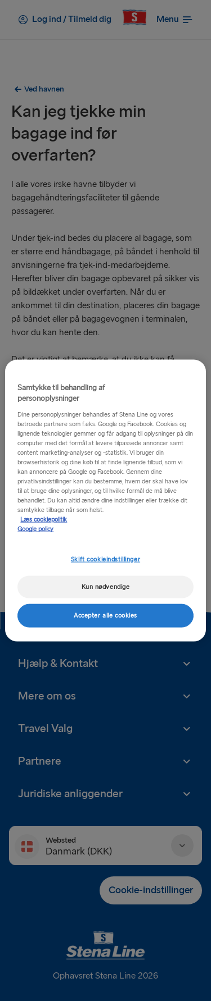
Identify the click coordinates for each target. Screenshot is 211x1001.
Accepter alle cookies (105, 615)
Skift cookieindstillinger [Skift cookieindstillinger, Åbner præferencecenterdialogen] (105, 559)
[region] (105, 500)
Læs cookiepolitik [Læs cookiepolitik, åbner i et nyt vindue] (43, 519)
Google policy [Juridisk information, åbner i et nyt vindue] (35, 529)
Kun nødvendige (106, 587)
